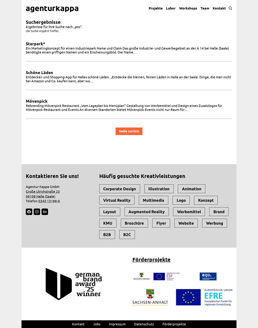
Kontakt (219, 8)
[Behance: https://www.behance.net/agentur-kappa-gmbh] (45, 212)
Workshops (188, 8)
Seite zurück (129, 131)
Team (204, 8)
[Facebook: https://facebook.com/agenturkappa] (29, 212)
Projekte (156, 8)
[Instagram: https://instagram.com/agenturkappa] (37, 212)
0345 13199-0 (49, 201)
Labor (171, 8)
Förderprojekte (151, 259)
